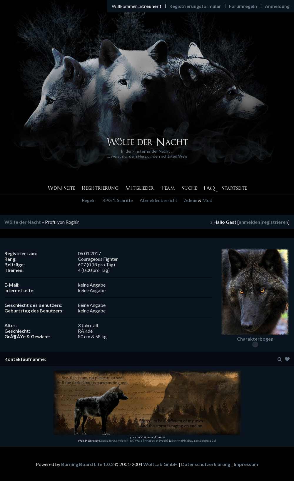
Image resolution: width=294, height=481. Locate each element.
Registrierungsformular (195, 6)
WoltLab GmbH (160, 464)
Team (168, 188)
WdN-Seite (61, 188)
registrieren (275, 222)
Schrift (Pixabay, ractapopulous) (193, 440)
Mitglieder (139, 188)
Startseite (234, 188)
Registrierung (100, 188)
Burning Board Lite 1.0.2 (87, 464)
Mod (207, 200)
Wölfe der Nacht (22, 222)
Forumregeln (243, 6)
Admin (190, 200)
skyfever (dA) (125, 440)
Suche (189, 188)
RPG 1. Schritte (117, 200)
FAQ (209, 188)
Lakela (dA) (107, 440)
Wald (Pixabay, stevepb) (151, 440)
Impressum (246, 464)
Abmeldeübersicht (158, 200)
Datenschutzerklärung (205, 464)
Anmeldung (277, 6)
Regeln (89, 200)
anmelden (249, 222)
